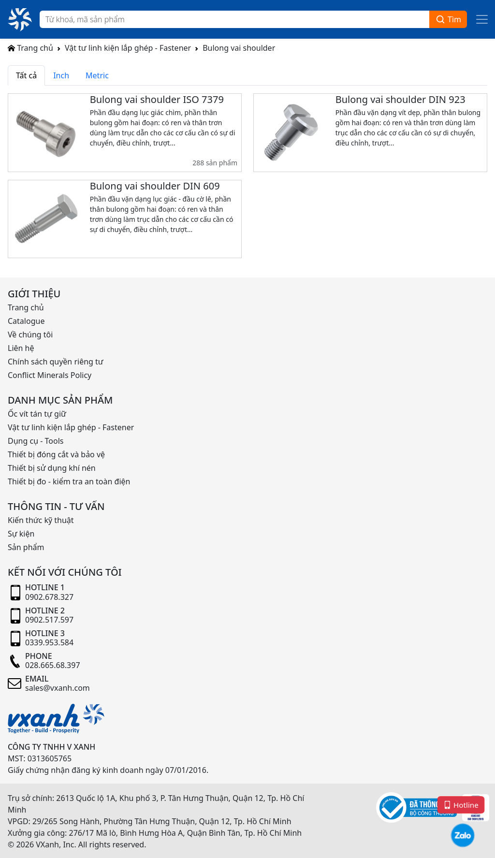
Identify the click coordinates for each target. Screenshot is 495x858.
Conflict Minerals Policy (49, 375)
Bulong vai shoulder (239, 48)
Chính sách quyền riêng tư (55, 361)
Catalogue (26, 321)
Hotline (461, 804)
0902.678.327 (49, 597)
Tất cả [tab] (26, 75)
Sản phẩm (26, 547)
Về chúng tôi (30, 334)
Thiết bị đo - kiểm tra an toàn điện (69, 481)
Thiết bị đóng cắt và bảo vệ (56, 454)
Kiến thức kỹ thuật (41, 520)
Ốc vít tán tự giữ (37, 413)
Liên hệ (21, 348)
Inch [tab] (61, 75)
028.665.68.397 (52, 665)
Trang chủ (30, 48)
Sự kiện (21, 533)
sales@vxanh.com (57, 688)
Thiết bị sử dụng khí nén (52, 468)
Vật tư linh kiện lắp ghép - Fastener (128, 48)
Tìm (448, 19)
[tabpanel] (247, 179)
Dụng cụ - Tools (35, 441)
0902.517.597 (49, 619)
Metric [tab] (97, 75)
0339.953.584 (49, 642)
